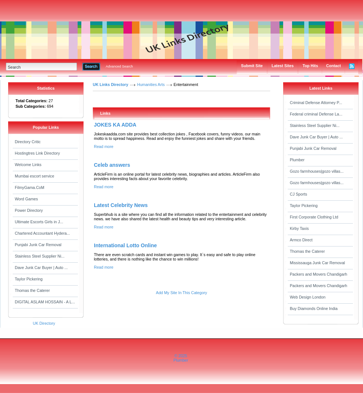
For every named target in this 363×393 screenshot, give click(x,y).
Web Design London (307, 297)
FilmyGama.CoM (29, 187)
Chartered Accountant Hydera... (42, 233)
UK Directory (44, 323)
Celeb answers (112, 165)
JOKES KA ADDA (115, 125)
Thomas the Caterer (32, 290)
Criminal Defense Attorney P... (316, 102)
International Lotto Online (125, 245)
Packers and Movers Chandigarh (318, 274)
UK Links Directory (110, 84)
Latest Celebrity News (121, 205)
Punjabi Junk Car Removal (38, 244)
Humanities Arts (151, 84)
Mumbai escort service (34, 176)
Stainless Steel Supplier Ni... (39, 256)
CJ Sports (298, 194)
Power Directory (29, 210)
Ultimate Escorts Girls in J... (39, 222)
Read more (103, 146)
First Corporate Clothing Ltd (314, 217)
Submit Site (252, 65)
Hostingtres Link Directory (37, 153)
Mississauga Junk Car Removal (317, 263)
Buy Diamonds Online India (313, 308)
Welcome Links (28, 164)
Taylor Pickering (29, 279)
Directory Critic (28, 141)
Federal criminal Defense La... (316, 114)
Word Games (26, 199)
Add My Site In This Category (181, 292)
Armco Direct (301, 240)
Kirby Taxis (299, 228)
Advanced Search (119, 66)
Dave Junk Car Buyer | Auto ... (41, 267)
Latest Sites (283, 65)
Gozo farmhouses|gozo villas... (317, 171)
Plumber (297, 160)
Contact (333, 65)
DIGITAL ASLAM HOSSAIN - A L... (45, 302)
